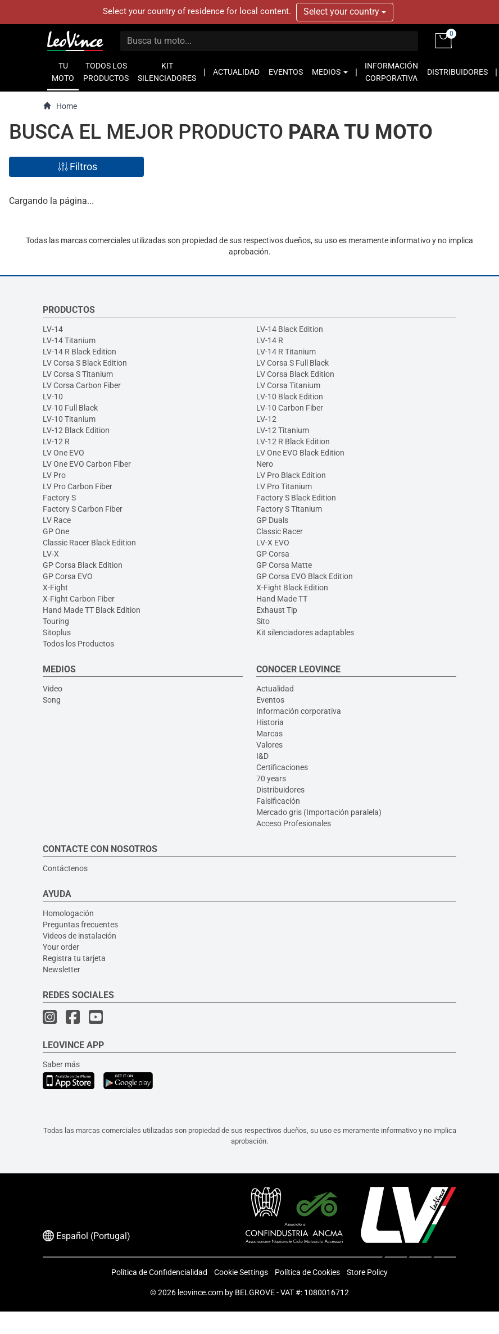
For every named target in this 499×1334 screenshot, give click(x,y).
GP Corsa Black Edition (83, 565)
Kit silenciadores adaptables (305, 632)
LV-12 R (56, 441)
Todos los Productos (78, 643)
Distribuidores (280, 789)
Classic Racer (279, 531)
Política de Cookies (307, 1272)
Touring (56, 621)
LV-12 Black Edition (76, 430)
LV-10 (53, 396)
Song (52, 699)
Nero (264, 463)
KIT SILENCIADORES (167, 72)
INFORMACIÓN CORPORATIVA (391, 72)
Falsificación (278, 800)
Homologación (68, 913)
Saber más (61, 1064)
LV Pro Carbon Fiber (77, 486)
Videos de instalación (79, 935)
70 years (271, 778)
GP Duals (272, 520)
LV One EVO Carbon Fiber (87, 463)
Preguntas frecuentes (80, 924)
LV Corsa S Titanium (78, 374)
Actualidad (275, 688)
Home (60, 106)
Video (52, 688)
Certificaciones (282, 767)
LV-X (51, 553)
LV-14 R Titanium (286, 351)
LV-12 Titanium (282, 430)
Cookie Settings (241, 1272)
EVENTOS (286, 71)
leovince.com (200, 1292)
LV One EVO (63, 452)
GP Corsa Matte (284, 565)
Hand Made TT (281, 598)
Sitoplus (57, 632)
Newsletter (61, 969)
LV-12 (266, 419)
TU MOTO (63, 72)
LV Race (57, 520)
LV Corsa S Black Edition (85, 362)
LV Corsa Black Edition (295, 374)
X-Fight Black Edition (292, 587)
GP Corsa (272, 553)
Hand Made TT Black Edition (91, 609)
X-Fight (55, 587)
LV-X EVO (272, 542)
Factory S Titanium (289, 508)
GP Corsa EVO (68, 576)
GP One (56, 531)
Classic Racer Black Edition (89, 542)
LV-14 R (269, 340)
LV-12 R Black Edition (293, 441)
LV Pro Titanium (284, 486)
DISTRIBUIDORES (457, 71)
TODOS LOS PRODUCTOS (106, 72)
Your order (61, 947)
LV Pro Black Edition (291, 475)
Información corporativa (298, 711)
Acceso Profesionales (293, 823)
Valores (269, 744)
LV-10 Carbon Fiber (289, 407)
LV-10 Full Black (70, 407)
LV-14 (53, 329)
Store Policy (367, 1272)
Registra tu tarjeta (74, 958)
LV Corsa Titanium (288, 385)
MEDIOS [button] (330, 71)
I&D (262, 756)
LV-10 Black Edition (289, 396)
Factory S (59, 497)
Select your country (344, 11)
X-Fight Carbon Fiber (79, 598)
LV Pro (54, 475)
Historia (270, 722)
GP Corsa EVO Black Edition (304, 576)
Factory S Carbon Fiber (83, 508)
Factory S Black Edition (296, 497)
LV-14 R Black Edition (79, 351)
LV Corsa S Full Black (292, 362)
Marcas (269, 733)
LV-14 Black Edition (289, 329)
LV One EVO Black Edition (300, 452)
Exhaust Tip (276, 609)
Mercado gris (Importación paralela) (319, 812)
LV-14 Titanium (69, 340)
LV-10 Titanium (69, 419)
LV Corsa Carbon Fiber (82, 385)
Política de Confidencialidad (159, 1272)
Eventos (270, 699)
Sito (263, 621)
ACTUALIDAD (236, 71)
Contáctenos (65, 868)
